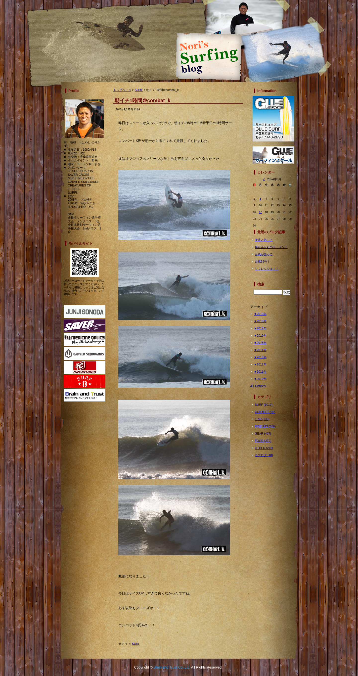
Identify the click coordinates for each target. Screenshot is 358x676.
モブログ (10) (264, 455)
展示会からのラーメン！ (271, 247)
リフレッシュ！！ (267, 268)
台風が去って (264, 254)
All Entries (258, 386)
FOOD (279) (263, 441)
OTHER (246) (264, 448)
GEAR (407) (263, 433)
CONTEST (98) (265, 412)
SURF (139, 90)
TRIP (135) (262, 419)
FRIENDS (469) (265, 426)
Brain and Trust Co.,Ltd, (172, 667)
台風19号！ (262, 261)
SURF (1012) (263, 404)
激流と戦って (264, 240)
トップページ (122, 90)
